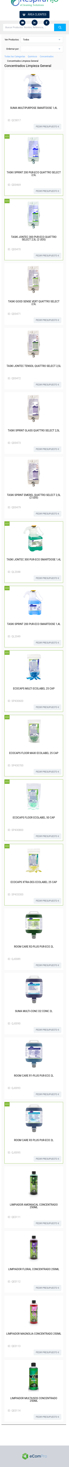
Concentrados (47, 56)
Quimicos (32, 56)
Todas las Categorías (14, 56)
